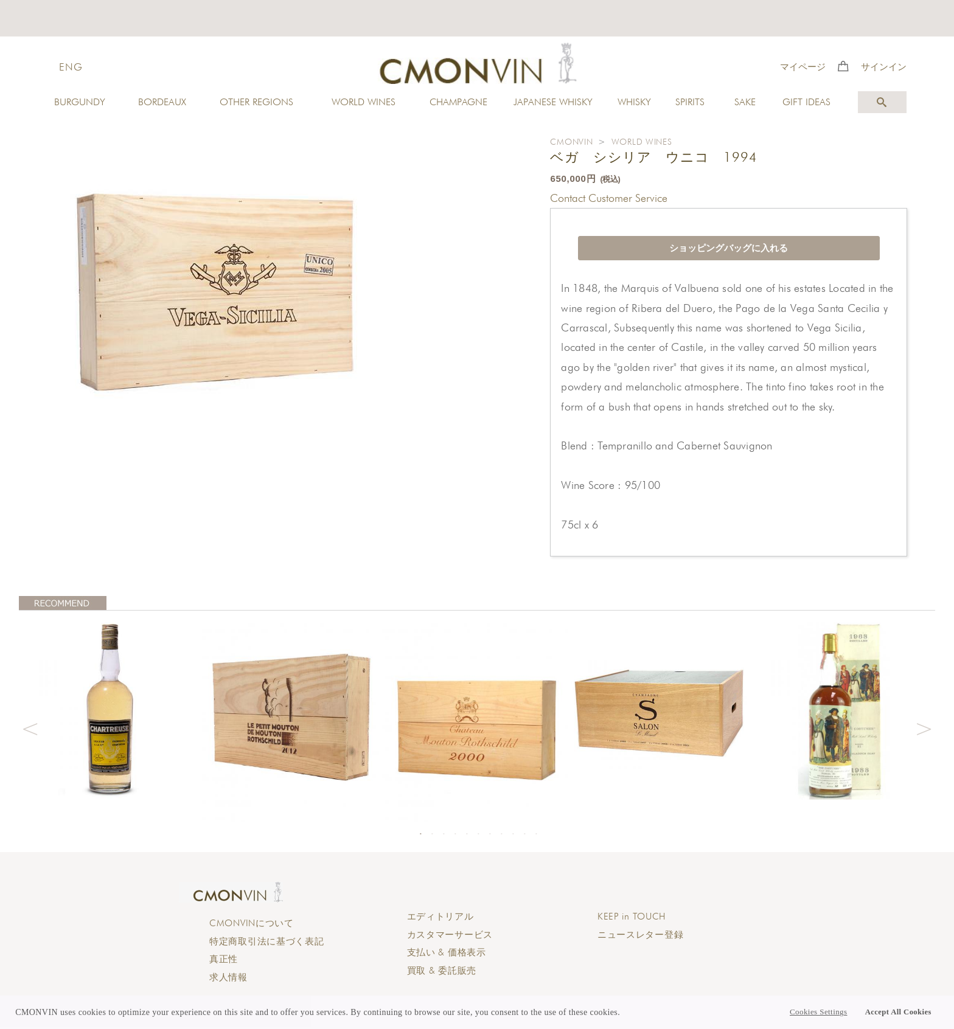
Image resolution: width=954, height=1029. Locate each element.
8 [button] (501, 834)
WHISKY (634, 102)
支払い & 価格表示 (446, 952)
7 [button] (490, 834)
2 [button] (432, 834)
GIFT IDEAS (806, 102)
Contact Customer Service (608, 198)
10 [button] (524, 834)
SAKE (745, 102)
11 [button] (536, 834)
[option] (110, 708)
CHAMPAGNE (458, 102)
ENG (70, 67)
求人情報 (228, 977)
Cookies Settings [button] (818, 1012)
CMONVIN (571, 142)
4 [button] (455, 834)
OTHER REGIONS (256, 102)
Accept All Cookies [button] (898, 1012)
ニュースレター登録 (640, 934)
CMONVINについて (251, 923)
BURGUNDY (79, 102)
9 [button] (513, 834)
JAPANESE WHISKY (553, 102)
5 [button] (467, 834)
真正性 (223, 959)
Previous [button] (30, 727)
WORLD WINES (363, 102)
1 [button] (420, 834)
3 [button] (443, 834)
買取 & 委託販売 (441, 970)
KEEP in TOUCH (631, 916)
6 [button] (478, 834)
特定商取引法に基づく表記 (266, 941)
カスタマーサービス (450, 934)
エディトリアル (440, 916)
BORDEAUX (162, 102)
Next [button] (924, 727)
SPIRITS (690, 102)
